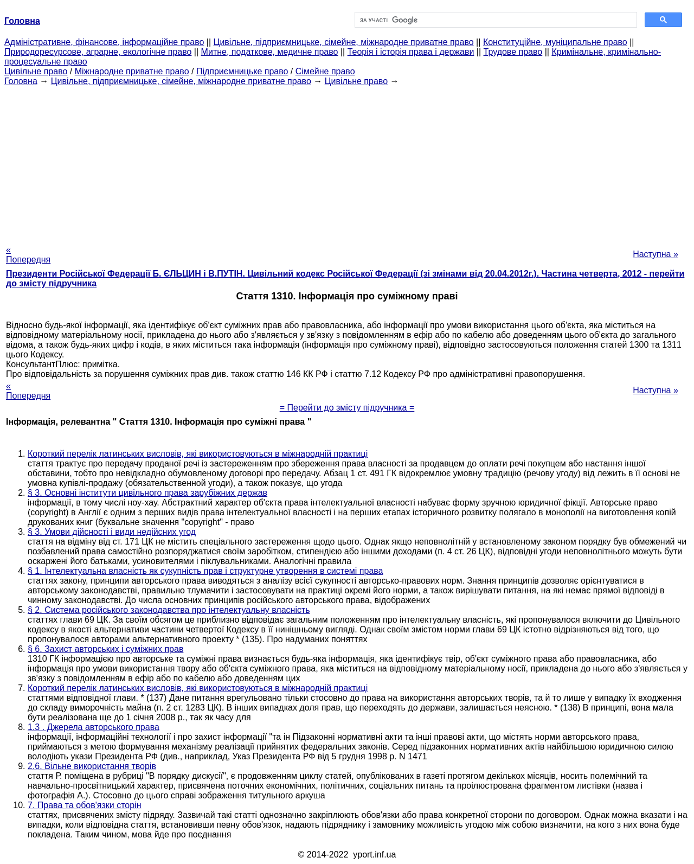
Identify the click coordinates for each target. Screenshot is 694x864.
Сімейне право (325, 71)
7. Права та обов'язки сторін (84, 805)
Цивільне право (35, 71)
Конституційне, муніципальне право (555, 42)
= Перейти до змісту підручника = (347, 407)
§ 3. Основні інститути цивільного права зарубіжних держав (147, 492)
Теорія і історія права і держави (411, 51)
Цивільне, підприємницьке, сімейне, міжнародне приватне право (344, 42)
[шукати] (494, 20)
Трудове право (513, 51)
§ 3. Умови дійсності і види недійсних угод (112, 531)
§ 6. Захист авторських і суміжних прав (105, 649)
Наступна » (655, 254)
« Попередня (28, 254)
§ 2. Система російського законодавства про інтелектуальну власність (169, 610)
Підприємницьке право (242, 71)
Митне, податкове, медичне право (269, 51)
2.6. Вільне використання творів (92, 766)
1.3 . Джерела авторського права (93, 727)
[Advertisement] (347, 162)
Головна (20, 81)
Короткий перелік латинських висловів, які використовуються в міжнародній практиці (198, 453)
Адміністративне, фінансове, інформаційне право (104, 42)
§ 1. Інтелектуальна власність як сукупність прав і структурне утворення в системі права (205, 570)
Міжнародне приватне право (132, 71)
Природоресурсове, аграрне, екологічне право (97, 51)
